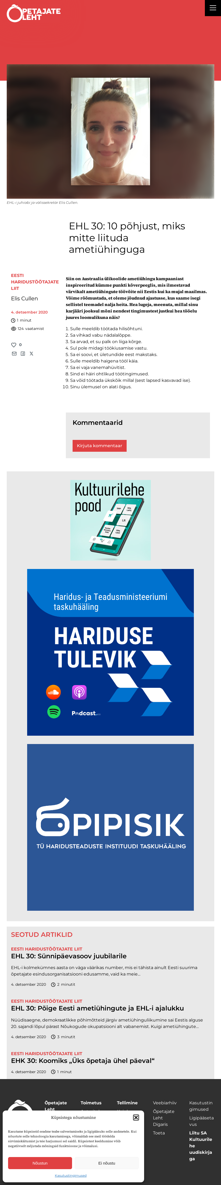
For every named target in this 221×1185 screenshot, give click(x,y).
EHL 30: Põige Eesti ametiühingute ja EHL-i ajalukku (97, 1008)
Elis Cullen (24, 298)
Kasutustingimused (71, 1175)
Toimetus (91, 1102)
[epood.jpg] (110, 559)
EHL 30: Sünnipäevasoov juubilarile (69, 956)
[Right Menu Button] (213, 8)
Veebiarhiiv (165, 1102)
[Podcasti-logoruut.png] (110, 909)
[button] (136, 1117)
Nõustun (40, 1163)
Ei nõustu (106, 1163)
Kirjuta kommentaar (99, 445)
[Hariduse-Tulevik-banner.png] (110, 734)
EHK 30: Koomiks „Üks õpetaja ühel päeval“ (83, 1061)
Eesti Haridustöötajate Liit (35, 282)
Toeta (159, 1133)
